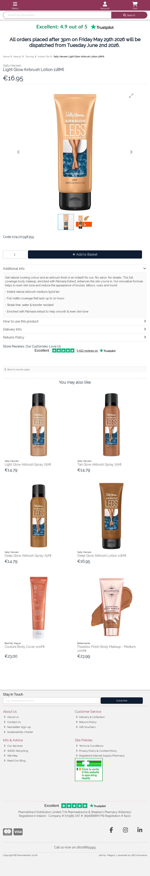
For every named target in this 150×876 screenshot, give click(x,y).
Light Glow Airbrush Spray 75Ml (28, 464)
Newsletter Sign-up (17, 727)
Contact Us (12, 722)
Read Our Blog (14, 760)
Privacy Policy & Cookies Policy (96, 750)
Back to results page (18, 369)
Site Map (11, 755)
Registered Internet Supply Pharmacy (100, 755)
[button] (131, 96)
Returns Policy (86, 722)
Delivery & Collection (90, 717)
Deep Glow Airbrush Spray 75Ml (28, 555)
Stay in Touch (13, 694)
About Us (11, 717)
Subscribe (121, 700)
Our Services (13, 745)
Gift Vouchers (85, 727)
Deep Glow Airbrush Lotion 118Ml (101, 555)
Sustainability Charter (18, 732)
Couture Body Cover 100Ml (25, 647)
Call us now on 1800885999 (75, 847)
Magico (111, 855)
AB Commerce (139, 855)
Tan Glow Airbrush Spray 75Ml (99, 464)
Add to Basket (85, 254)
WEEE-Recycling (16, 750)
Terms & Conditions (89, 745)
